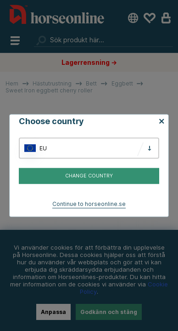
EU (43, 148)
